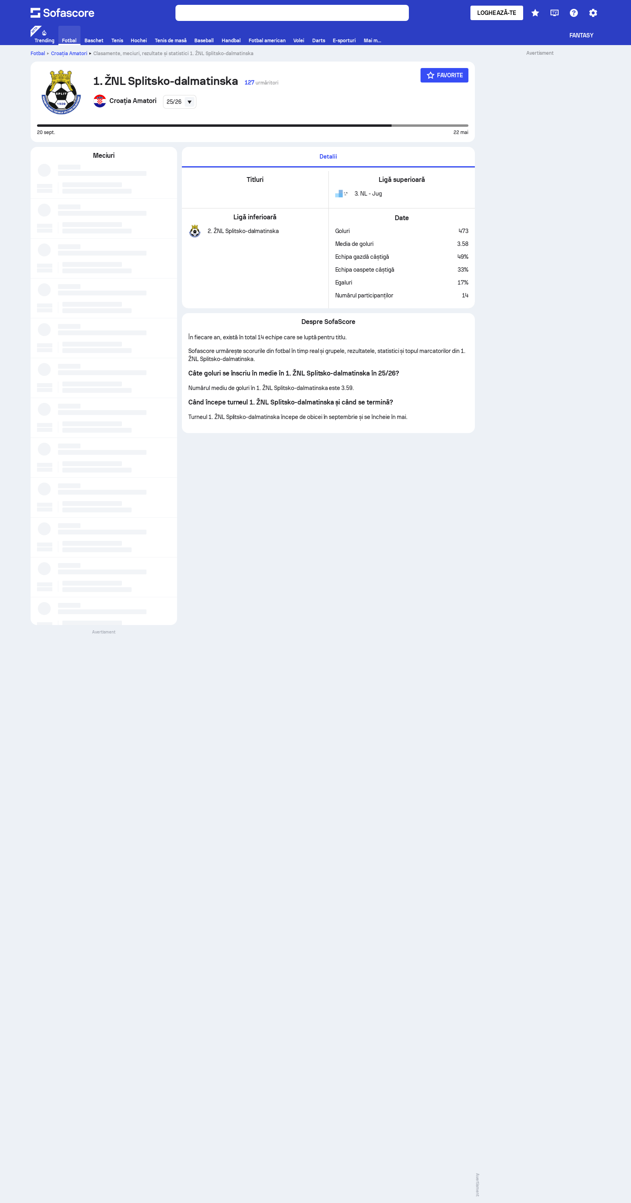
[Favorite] (444, 75)
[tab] (328, 157)
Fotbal (38, 53)
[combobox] (180, 102)
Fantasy (581, 35)
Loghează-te (496, 13)
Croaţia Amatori (69, 53)
